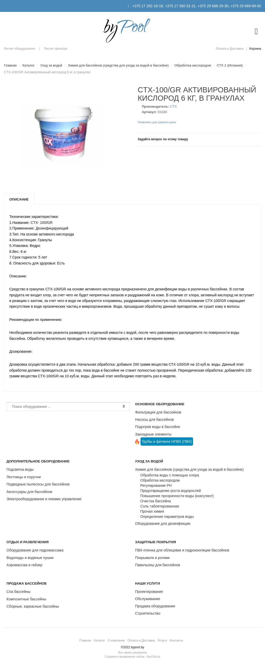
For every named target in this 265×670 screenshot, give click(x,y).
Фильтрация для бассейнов (158, 412)
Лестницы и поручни (23, 477)
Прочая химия (152, 511)
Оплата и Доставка (229, 48)
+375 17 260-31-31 (180, 6)
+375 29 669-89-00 (245, 6)
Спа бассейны (18, 592)
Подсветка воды (20, 469)
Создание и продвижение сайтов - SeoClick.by (132, 656)
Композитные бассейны (26, 599)
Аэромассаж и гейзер (24, 565)
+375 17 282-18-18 (147, 6)
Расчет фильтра (55, 48)
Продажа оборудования (155, 606)
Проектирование (149, 592)
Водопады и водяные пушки (30, 558)
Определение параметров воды (167, 516)
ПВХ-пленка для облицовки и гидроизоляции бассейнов (182, 550)
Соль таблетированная (159, 506)
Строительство (147, 613)
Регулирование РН (156, 485)
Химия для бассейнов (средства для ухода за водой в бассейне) (189, 469)
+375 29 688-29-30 (213, 6)
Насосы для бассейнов (154, 419)
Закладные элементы (153, 434)
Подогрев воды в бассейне (157, 427)
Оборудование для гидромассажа (34, 550)
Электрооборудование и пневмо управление (44, 499)
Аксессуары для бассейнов (29, 492)
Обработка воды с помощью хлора (169, 475)
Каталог (99, 640)
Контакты (176, 640)
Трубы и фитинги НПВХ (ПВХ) (167, 441)
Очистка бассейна (155, 501)
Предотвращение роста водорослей (170, 491)
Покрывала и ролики (152, 558)
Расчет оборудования (19, 48)
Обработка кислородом (160, 480)
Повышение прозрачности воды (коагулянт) (177, 496)
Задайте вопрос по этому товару (163, 139)
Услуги (162, 640)
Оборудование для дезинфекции (162, 523)
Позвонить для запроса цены (157, 122)
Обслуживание (147, 599)
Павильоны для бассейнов (157, 565)
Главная (85, 640)
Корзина (255, 48)
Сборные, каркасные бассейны (32, 606)
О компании (116, 640)
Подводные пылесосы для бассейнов (37, 484)
